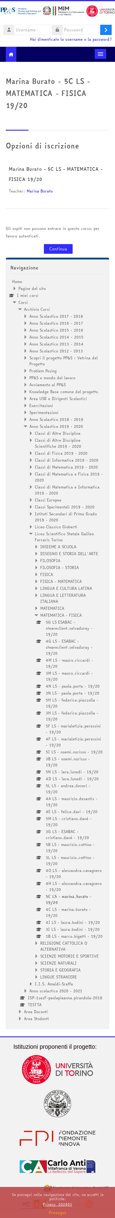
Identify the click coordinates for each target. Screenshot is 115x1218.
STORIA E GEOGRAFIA (60, 970)
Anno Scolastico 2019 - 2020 (56, 426)
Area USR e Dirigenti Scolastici (58, 399)
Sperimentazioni (43, 412)
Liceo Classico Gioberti (56, 527)
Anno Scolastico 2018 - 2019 (56, 419)
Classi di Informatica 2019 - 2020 (66, 460)
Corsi (23, 302)
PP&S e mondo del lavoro (52, 378)
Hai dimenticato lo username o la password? (71, 39)
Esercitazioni (41, 405)
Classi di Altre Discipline (57, 433)
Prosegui (57, 1212)
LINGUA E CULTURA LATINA (66, 588)
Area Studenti (36, 1019)
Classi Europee (48, 500)
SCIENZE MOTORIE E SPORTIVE (69, 956)
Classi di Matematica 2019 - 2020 (66, 467)
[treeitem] (57, 650)
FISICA (46, 574)
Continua (58, 249)
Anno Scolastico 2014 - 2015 (56, 337)
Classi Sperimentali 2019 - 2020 (64, 507)
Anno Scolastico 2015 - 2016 (56, 330)
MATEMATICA (52, 608)
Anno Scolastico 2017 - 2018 (56, 316)
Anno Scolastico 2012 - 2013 (56, 351)
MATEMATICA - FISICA (61, 615)
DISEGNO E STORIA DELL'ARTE (69, 554)
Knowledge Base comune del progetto (63, 392)
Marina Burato (40, 191)
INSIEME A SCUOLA (58, 547)
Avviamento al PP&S (47, 385)
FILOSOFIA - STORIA (59, 567)
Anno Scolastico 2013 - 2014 (56, 344)
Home (17, 281)
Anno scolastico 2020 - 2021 (55, 991)
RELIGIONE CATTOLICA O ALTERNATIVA (63, 946)
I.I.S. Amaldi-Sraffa (54, 984)
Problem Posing (43, 371)
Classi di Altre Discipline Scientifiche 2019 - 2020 (58, 443)
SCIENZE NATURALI (58, 963)
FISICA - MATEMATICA (61, 581)
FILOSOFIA (50, 561)
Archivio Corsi (37, 309)
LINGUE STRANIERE (58, 977)
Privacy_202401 (57, 1204)
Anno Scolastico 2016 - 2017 (56, 323)
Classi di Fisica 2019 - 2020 (61, 453)
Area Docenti (36, 1012)
